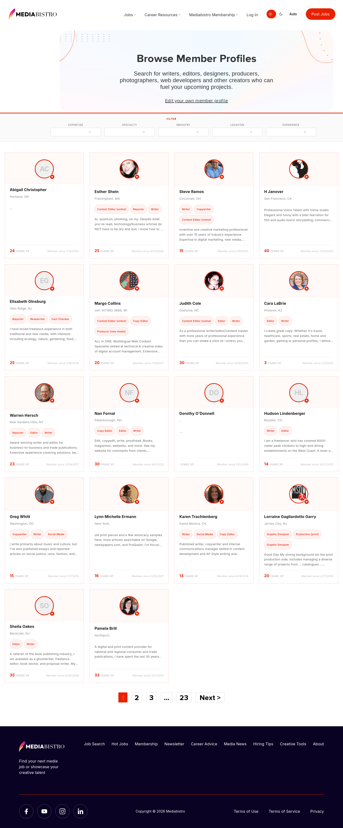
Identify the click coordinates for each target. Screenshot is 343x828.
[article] (44, 205)
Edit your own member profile (196, 100)
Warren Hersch (24, 415)
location (237, 124)
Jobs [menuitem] (128, 14)
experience (290, 124)
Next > (210, 697)
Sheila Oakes (22, 626)
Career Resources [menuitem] (161, 14)
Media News (235, 744)
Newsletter (174, 744)
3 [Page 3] (151, 697)
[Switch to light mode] (271, 14)
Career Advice (204, 744)
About (318, 744)
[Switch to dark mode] (282, 14)
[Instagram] (62, 811)
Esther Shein (107, 191)
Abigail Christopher (28, 189)
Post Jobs (321, 14)
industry (184, 124)
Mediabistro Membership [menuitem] (212, 14)
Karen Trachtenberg (198, 516)
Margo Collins (108, 303)
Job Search (94, 744)
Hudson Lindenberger (284, 413)
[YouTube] (44, 811)
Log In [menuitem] (252, 14)
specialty (129, 124)
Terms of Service (284, 811)
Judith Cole (190, 303)
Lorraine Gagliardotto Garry (290, 516)
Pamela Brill (106, 628)
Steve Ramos (191, 191)
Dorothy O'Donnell (196, 413)
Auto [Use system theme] (293, 14)
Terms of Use (246, 811)
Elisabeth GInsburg (28, 301)
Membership (146, 744)
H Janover (273, 191)
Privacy (317, 811)
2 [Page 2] (137, 697)
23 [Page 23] (184, 697)
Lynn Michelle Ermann (115, 516)
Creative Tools (293, 744)
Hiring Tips (263, 744)
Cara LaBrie (275, 303)
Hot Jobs (119, 744)
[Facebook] (26, 811)
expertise (75, 124)
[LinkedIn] (80, 811)
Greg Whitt (20, 516)
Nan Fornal (105, 413)
